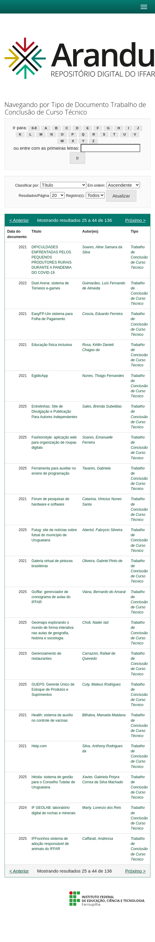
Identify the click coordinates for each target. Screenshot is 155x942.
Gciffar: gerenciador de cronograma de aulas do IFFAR (51, 597)
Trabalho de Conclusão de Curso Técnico (139, 257)
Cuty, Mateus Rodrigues (101, 684)
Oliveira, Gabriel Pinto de (102, 561)
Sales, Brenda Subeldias (102, 406)
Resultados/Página (34, 196)
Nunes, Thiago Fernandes (103, 376)
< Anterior (19, 220)
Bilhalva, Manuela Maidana (104, 715)
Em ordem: (96, 185)
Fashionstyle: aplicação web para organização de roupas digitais (54, 442)
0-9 (34, 128)
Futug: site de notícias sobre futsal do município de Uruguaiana (54, 535)
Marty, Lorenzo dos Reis (101, 808)
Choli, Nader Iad (95, 622)
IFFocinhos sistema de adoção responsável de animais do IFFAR (50, 843)
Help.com (39, 746)
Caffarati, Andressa (97, 838)
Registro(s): (75, 196)
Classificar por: (27, 185)
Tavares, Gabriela (96, 468)
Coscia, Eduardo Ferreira (102, 314)
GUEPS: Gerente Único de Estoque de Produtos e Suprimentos (53, 689)
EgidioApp (40, 376)
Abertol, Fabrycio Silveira (102, 530)
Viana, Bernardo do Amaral (104, 592)
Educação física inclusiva (52, 345)
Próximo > (135, 220)
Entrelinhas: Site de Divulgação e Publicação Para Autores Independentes (54, 411)
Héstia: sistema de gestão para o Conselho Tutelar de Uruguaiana (53, 782)
